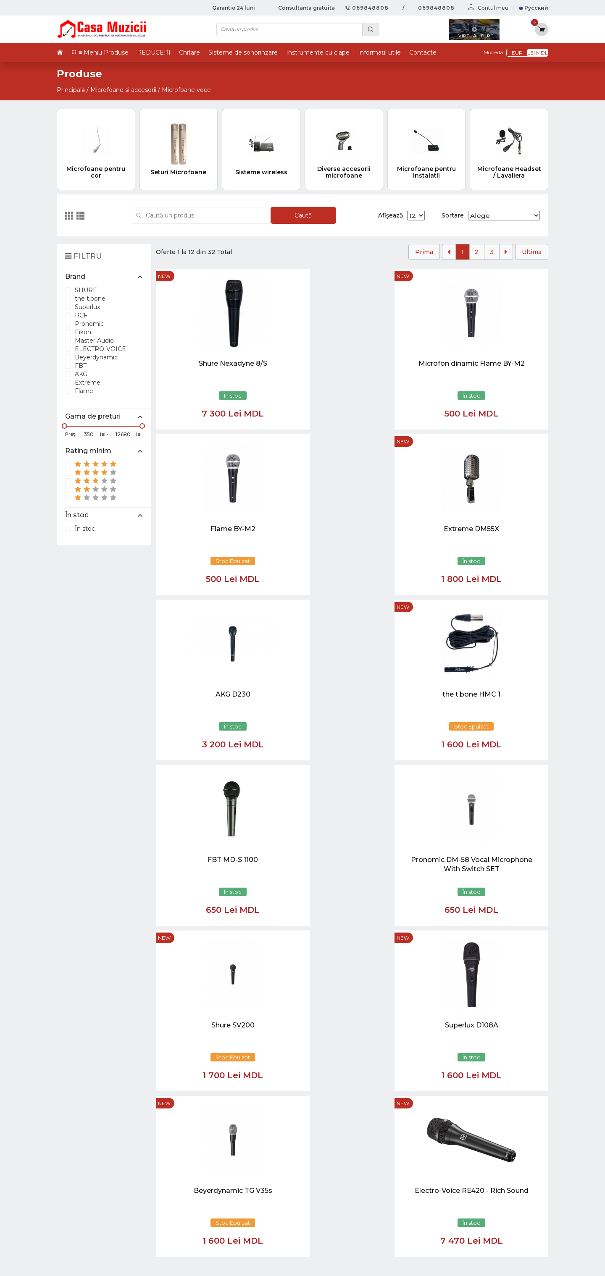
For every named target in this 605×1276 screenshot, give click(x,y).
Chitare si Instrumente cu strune (478, 1144)
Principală (71, 90)
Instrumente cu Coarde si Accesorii (482, 1171)
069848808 (367, 8)
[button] (234, 1050)
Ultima (532, 252)
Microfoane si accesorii (123, 90)
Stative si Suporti (452, 1235)
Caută (303, 215)
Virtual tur (348, 1153)
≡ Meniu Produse (104, 52)
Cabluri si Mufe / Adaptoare (469, 1217)
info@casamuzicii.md (96, 1019)
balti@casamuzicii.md (97, 1026)
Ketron (343, 1162)
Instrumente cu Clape (461, 1162)
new (164, 276)
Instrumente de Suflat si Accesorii (479, 1180)
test (338, 1171)
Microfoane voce (186, 90)
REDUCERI (154, 52)
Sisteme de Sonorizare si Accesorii (480, 1199)
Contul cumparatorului (369, 1199)
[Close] (328, 1090)
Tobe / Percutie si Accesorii (469, 1153)
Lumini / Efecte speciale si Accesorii (482, 1208)
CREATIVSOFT (526, 1264)
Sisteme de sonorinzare (243, 52)
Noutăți (344, 1144)
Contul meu (493, 8)
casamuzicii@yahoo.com (101, 1011)
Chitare (189, 52)
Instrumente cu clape (318, 52)
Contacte (423, 52)
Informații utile (379, 52)
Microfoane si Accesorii (462, 1190)
